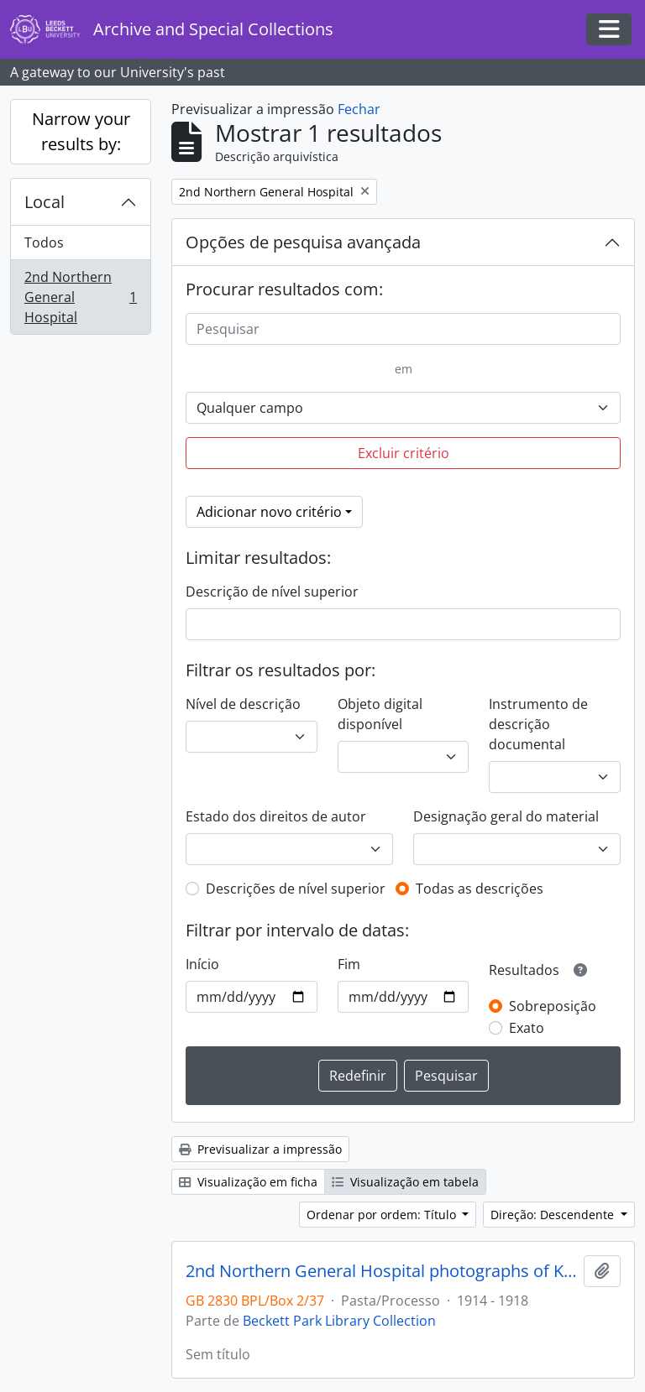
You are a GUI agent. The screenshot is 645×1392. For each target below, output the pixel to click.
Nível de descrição (243, 704)
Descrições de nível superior (295, 888)
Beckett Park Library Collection (339, 1320)
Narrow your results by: (81, 131)
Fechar (359, 109)
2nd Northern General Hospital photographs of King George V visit (381, 1271)
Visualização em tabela (405, 1182)
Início (202, 964)
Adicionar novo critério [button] (269, 512)
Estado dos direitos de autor (276, 816)
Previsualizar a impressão (260, 1149)
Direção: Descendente (553, 1215)
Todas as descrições (479, 888)
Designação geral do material (506, 816)
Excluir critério (403, 453)
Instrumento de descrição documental (538, 724)
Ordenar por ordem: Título (383, 1215)
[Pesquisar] (403, 329)
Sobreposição (552, 1006)
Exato (526, 1028)
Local (44, 201)
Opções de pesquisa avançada (303, 242)
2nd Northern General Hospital (80, 297)
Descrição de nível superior (272, 591)
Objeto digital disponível (380, 714)
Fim (349, 964)
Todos (44, 242)
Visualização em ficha (248, 1182)
